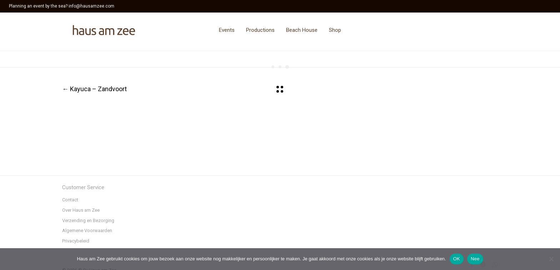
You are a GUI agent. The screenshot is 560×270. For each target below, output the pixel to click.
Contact (70, 199)
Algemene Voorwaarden (87, 230)
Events (227, 30)
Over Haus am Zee (81, 210)
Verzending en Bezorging (88, 220)
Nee (475, 258)
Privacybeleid (75, 241)
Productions (260, 30)
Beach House (302, 30)
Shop (335, 30)
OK (456, 258)
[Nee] (551, 258)
